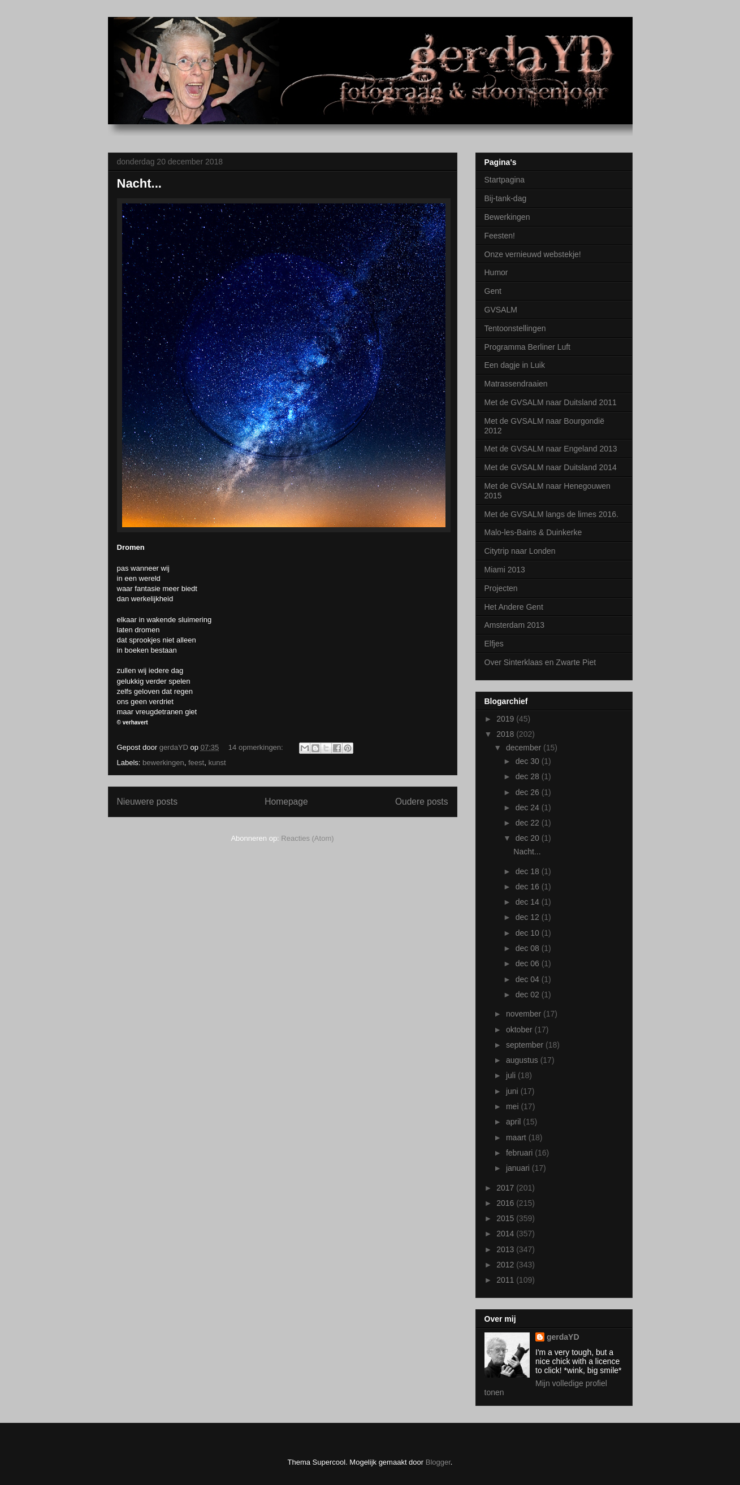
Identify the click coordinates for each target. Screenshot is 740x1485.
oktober (520, 1029)
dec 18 (529, 871)
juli (512, 1075)
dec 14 (529, 901)
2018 (506, 734)
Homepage (286, 801)
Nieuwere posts (147, 801)
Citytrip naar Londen (520, 550)
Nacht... (139, 183)
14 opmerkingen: (256, 747)
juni (513, 1091)
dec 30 (529, 761)
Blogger (438, 1462)
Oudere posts (421, 801)
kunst (217, 762)
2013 (506, 1249)
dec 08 (529, 948)
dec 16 (529, 886)
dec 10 (529, 932)
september (526, 1044)
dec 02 (529, 994)
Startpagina (504, 179)
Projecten (501, 588)
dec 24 (529, 807)
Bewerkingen (507, 217)
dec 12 (529, 917)
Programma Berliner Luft (527, 346)
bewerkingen (163, 762)
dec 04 (529, 979)
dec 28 (529, 776)
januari (519, 1168)
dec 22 (529, 822)
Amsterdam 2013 (514, 624)
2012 (506, 1264)
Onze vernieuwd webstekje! (532, 254)
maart (517, 1137)
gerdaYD (563, 1336)
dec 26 (529, 792)
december (524, 747)
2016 (506, 1203)
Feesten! (499, 235)
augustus (523, 1060)
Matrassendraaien (516, 383)
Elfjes (494, 643)
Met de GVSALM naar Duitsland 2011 (550, 402)
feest (196, 762)
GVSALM (500, 309)
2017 (506, 1187)
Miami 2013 (504, 569)
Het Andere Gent (513, 606)
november (524, 1013)
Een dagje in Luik (514, 365)
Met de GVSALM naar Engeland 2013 (550, 448)
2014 (506, 1233)
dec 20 (529, 838)
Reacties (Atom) (307, 838)
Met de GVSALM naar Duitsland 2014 (550, 467)
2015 (506, 1218)
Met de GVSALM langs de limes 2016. (551, 514)
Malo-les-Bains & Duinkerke (533, 532)
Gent (492, 291)
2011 (506, 1279)
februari (520, 1152)
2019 (506, 718)
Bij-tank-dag (505, 198)
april (514, 1121)
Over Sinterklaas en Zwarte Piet (540, 662)
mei (513, 1106)
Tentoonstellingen (515, 328)
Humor (496, 272)
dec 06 (529, 963)
